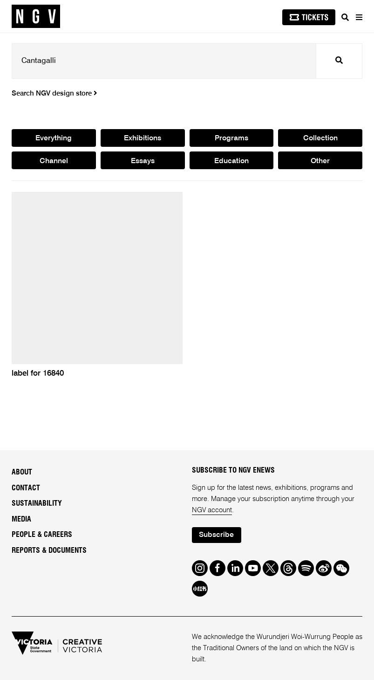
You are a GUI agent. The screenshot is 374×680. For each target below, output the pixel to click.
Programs (231, 138)
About (22, 472)
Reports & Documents (49, 550)
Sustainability (37, 503)
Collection (320, 138)
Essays (143, 161)
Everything (53, 138)
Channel (54, 161)
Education (231, 161)
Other (320, 161)
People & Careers (42, 534)
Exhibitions (142, 138)
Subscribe (216, 535)
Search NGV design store (54, 93)
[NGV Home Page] (36, 16)
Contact (26, 488)
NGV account (212, 510)
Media (21, 519)
